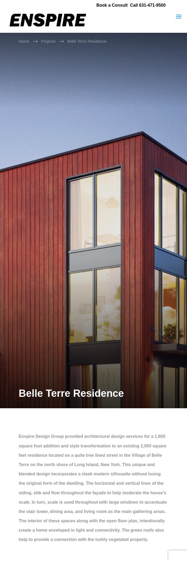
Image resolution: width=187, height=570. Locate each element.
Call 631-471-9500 (147, 5)
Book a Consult (112, 5)
